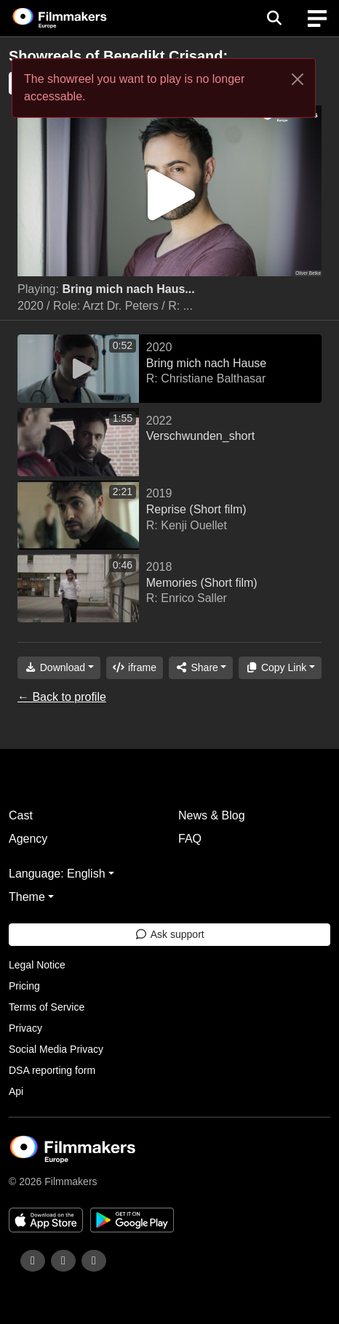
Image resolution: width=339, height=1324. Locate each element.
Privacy (25, 1028)
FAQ (190, 838)
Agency (28, 838)
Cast (21, 815)
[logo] (77, 18)
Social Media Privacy (56, 1049)
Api (16, 1091)
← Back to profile (61, 697)
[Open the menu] (273, 18)
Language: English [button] (57, 873)
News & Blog (211, 815)
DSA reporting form (52, 1070)
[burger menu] (317, 18)
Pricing (24, 986)
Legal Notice (37, 965)
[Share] (201, 668)
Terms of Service (46, 1007)
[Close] (297, 79)
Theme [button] (27, 897)
